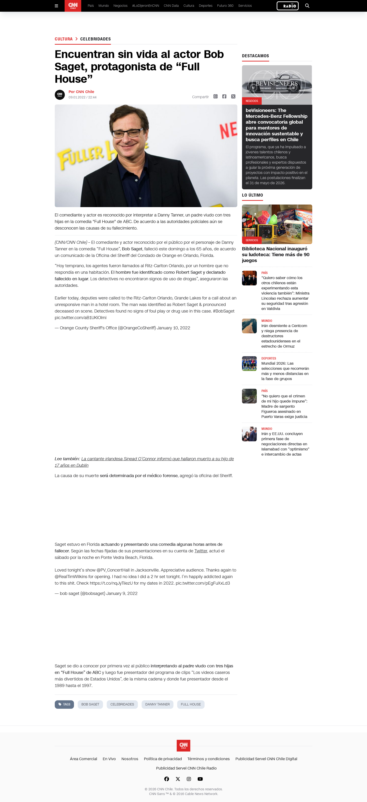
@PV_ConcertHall (113, 570)
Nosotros (129, 759)
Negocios (121, 6)
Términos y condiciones (208, 759)
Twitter (201, 551)
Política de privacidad (163, 759)
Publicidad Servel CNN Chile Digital (266, 759)
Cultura (189, 6)
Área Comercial (83, 759)
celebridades (95, 39)
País (91, 6)
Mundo (104, 6)
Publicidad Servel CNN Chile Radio (186, 768)
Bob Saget (90, 704)
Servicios (245, 6)
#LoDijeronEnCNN (145, 6)
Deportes (206, 6)
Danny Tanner (157, 704)
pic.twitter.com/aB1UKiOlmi (80, 318)
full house (191, 704)
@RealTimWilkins (71, 577)
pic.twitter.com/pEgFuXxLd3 (203, 583)
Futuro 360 (225, 6)
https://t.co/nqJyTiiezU (111, 583)
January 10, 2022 (173, 328)
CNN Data (171, 6)
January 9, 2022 (122, 593)
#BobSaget (224, 311)
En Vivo (109, 759)
